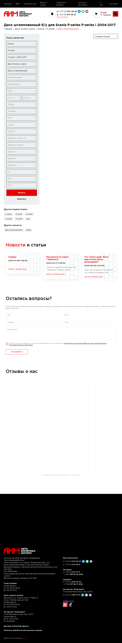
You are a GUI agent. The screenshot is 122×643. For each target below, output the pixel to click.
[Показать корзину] (105, 14)
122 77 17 (72, 572)
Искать (21, 193)
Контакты (113, 4)
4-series (19, 214)
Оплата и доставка (82, 4)
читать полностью (17, 269)
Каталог (8, 4)
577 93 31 (67, 14)
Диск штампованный (13, 230)
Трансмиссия (30, 4)
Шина (28, 230)
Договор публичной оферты (16, 626)
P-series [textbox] (11, 50)
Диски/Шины (43, 4)
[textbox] (22, 77)
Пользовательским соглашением (21, 345)
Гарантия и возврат (61, 4)
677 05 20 (68, 11)
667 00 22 (73, 582)
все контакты (62, 17)
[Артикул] (21, 131)
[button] (28, 219)
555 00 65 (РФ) (73, 574)
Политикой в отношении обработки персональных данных (85, 343)
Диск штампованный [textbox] (17, 71)
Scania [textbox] (11, 44)
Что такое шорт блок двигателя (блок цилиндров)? (96, 259)
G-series (8, 219)
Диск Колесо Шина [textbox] (17, 64)
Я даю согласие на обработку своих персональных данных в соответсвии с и (58, 344)
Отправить (17, 352)
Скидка (12, 257)
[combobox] (21, 44)
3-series (8, 214)
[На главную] (18, 14)
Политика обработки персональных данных (23, 630)
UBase (24, 638)
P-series (19, 219)
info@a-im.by (68, 601)
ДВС (18, 4)
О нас (101, 4)
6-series (29, 214)
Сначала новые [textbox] (102, 37)
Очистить (21, 199)
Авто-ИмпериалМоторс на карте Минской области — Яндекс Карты (61, 475)
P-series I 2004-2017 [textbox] (17, 57)
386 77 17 (72, 595)
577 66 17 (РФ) (73, 584)
